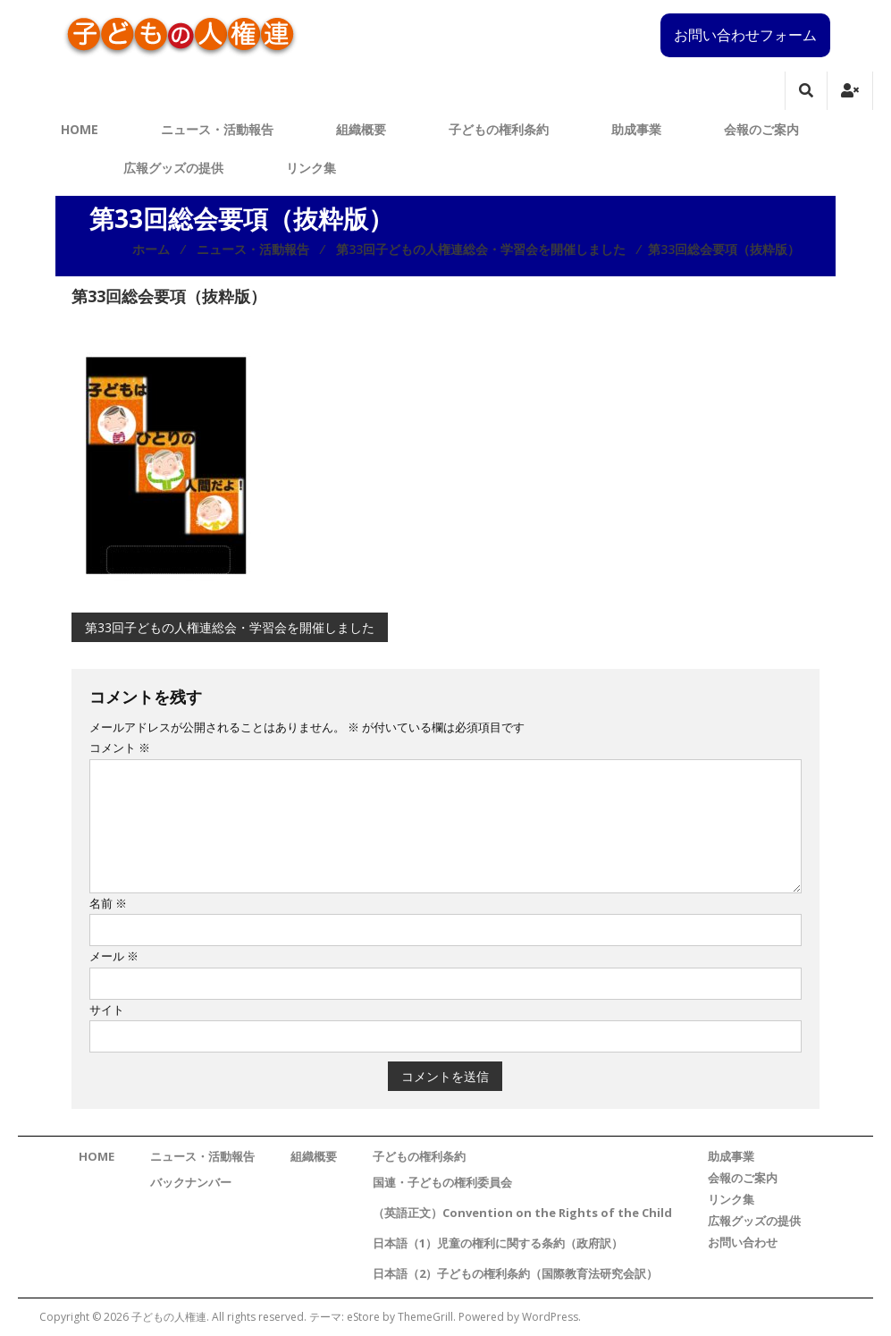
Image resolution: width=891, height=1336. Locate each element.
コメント (119, 748)
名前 (108, 903)
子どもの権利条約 (499, 129)
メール (114, 956)
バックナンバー (190, 1182)
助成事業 (636, 129)
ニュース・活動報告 (217, 129)
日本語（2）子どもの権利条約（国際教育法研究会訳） (515, 1273)
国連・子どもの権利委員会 (442, 1182)
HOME (79, 129)
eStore (363, 1316)
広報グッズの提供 (173, 167)
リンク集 (311, 167)
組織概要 (361, 129)
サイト (106, 1010)
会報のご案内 (761, 129)
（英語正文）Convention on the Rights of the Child (522, 1213)
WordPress (550, 1316)
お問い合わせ (743, 1242)
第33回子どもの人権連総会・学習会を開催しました (229, 627)
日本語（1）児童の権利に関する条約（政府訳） (498, 1243)
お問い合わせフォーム (745, 35)
